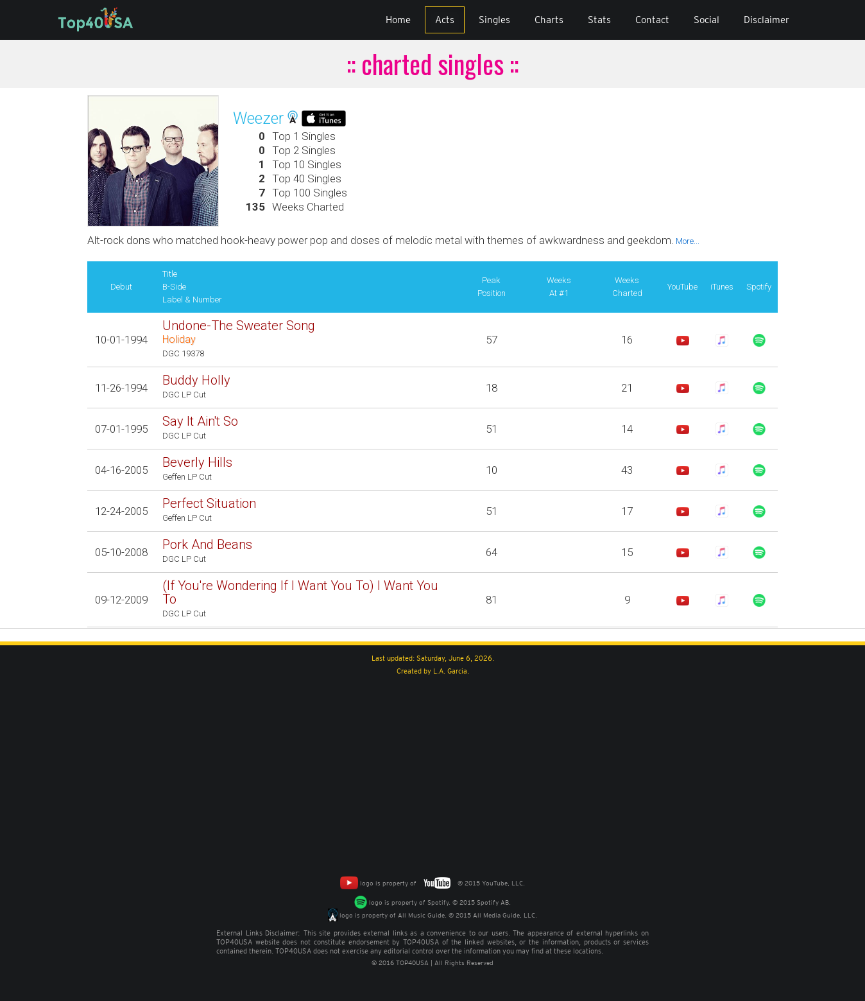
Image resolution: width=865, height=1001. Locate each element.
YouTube (682, 287)
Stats (599, 20)
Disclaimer (766, 20)
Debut (121, 287)
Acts (444, 20)
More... (686, 241)
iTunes (721, 287)
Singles (494, 20)
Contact (652, 20)
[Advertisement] (432, 774)
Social (706, 20)
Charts (549, 20)
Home (398, 20)
